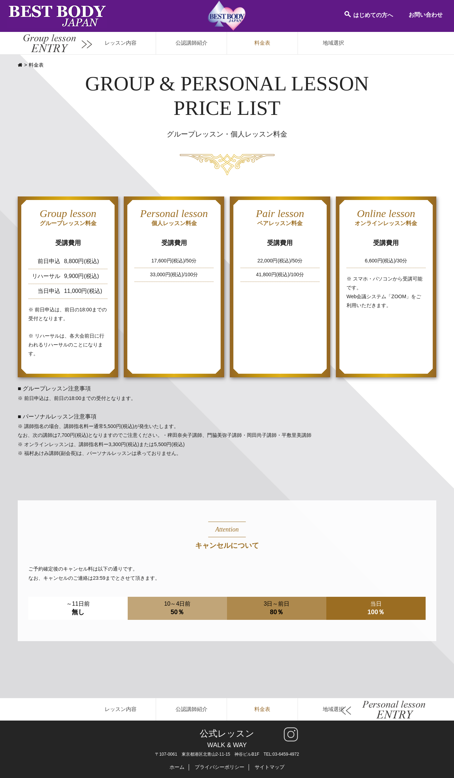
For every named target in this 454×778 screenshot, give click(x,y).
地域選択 (333, 43)
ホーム (177, 767)
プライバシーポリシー (219, 767)
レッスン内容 (121, 43)
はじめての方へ (368, 14)
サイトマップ (269, 767)
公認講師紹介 (191, 43)
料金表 (262, 43)
